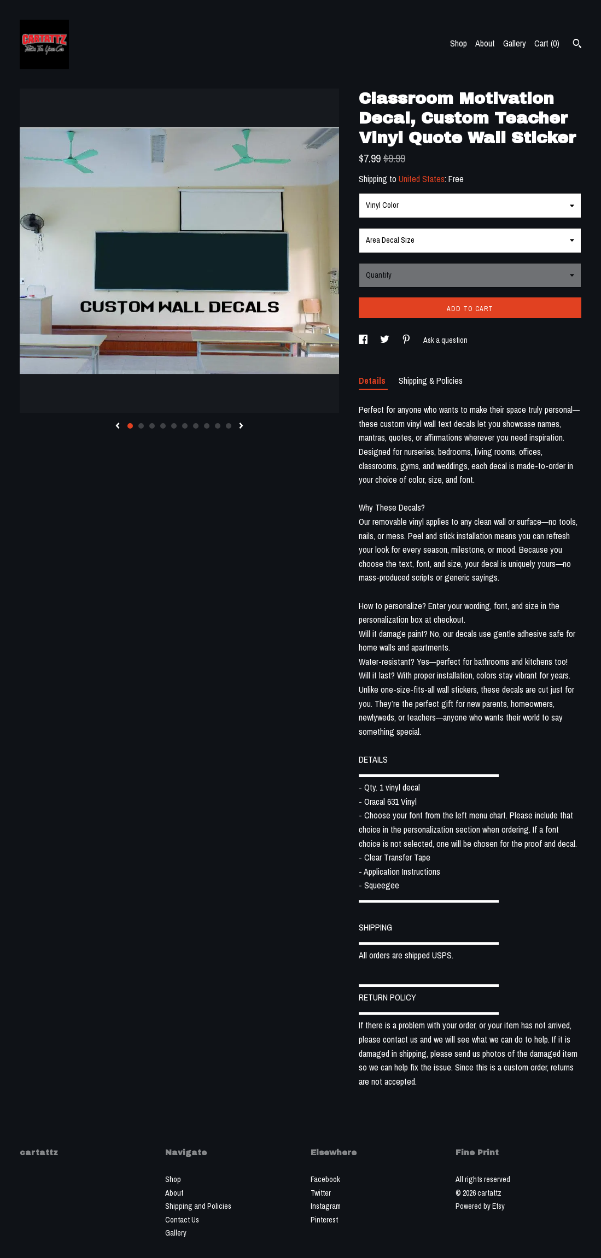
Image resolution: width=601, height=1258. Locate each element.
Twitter (321, 1193)
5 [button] (174, 426)
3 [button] (152, 426)
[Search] (577, 45)
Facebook (325, 1179)
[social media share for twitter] (385, 340)
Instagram (326, 1206)
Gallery (514, 43)
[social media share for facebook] (364, 340)
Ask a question (445, 340)
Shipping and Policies (198, 1206)
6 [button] (185, 426)
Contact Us (182, 1220)
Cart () (546, 43)
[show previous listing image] (117, 426)
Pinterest (324, 1220)
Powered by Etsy (480, 1206)
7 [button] (196, 426)
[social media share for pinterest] (407, 340)
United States (422, 179)
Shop (458, 43)
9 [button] (217, 426)
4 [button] (163, 426)
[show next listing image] (241, 426)
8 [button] (206, 426)
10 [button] (228, 426)
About (485, 43)
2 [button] (141, 426)
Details (373, 381)
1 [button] (130, 426)
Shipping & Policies (431, 381)
